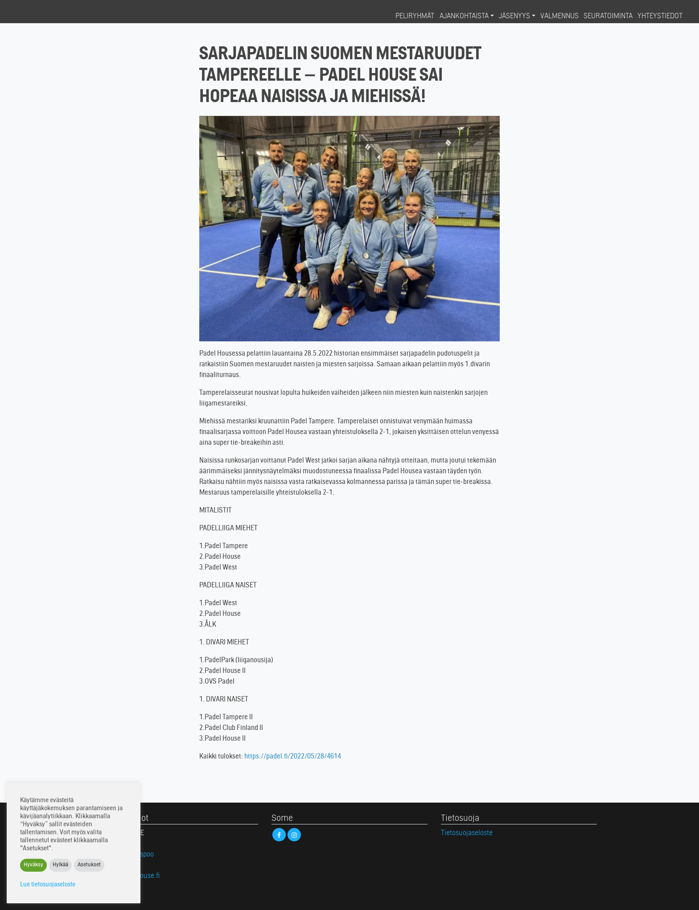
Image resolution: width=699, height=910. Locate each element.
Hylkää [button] (60, 865)
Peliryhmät (414, 16)
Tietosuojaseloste (467, 833)
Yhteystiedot (660, 16)
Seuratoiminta (608, 16)
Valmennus (559, 16)
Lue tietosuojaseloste (47, 884)
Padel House (45, 16)
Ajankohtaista (464, 16)
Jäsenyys (514, 16)
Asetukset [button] (89, 865)
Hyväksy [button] (33, 865)
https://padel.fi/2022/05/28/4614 (292, 756)
